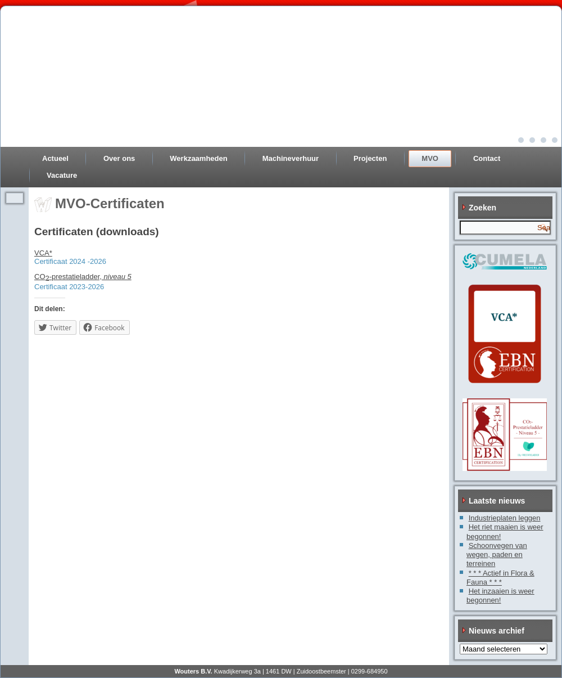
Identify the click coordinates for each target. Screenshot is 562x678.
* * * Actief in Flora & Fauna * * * (500, 577)
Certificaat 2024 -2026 (70, 261)
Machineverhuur (290, 158)
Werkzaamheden (198, 158)
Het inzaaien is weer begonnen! (500, 595)
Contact (486, 158)
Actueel (55, 158)
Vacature (62, 175)
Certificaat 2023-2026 (69, 286)
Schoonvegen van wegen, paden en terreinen (496, 554)
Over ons (119, 158)
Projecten (370, 158)
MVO (430, 158)
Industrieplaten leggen (505, 518)
